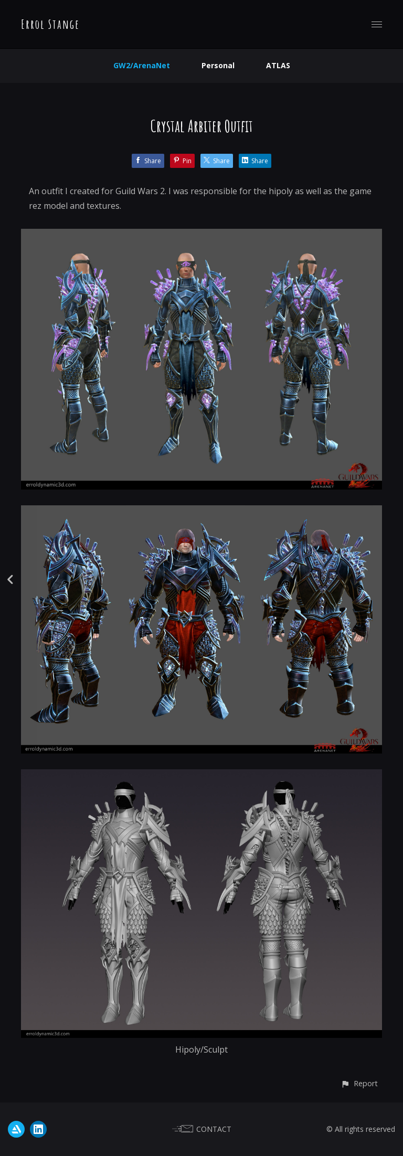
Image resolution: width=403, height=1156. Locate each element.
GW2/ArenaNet (141, 65)
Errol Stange (50, 24)
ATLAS (278, 65)
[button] (359, 1083)
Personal (218, 65)
